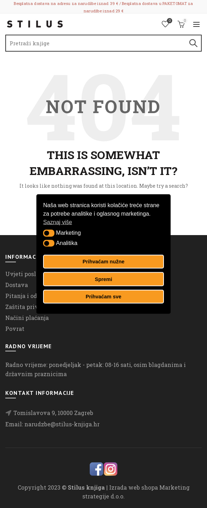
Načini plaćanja (27, 317)
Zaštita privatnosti (32, 306)
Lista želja (169, 21)
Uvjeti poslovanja (30, 274)
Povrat (14, 328)
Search (193, 43)
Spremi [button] (103, 279)
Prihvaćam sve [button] (104, 296)
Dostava (16, 284)
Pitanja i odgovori (30, 295)
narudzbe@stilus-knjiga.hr (62, 424)
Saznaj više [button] (57, 222)
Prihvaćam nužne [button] (103, 261)
